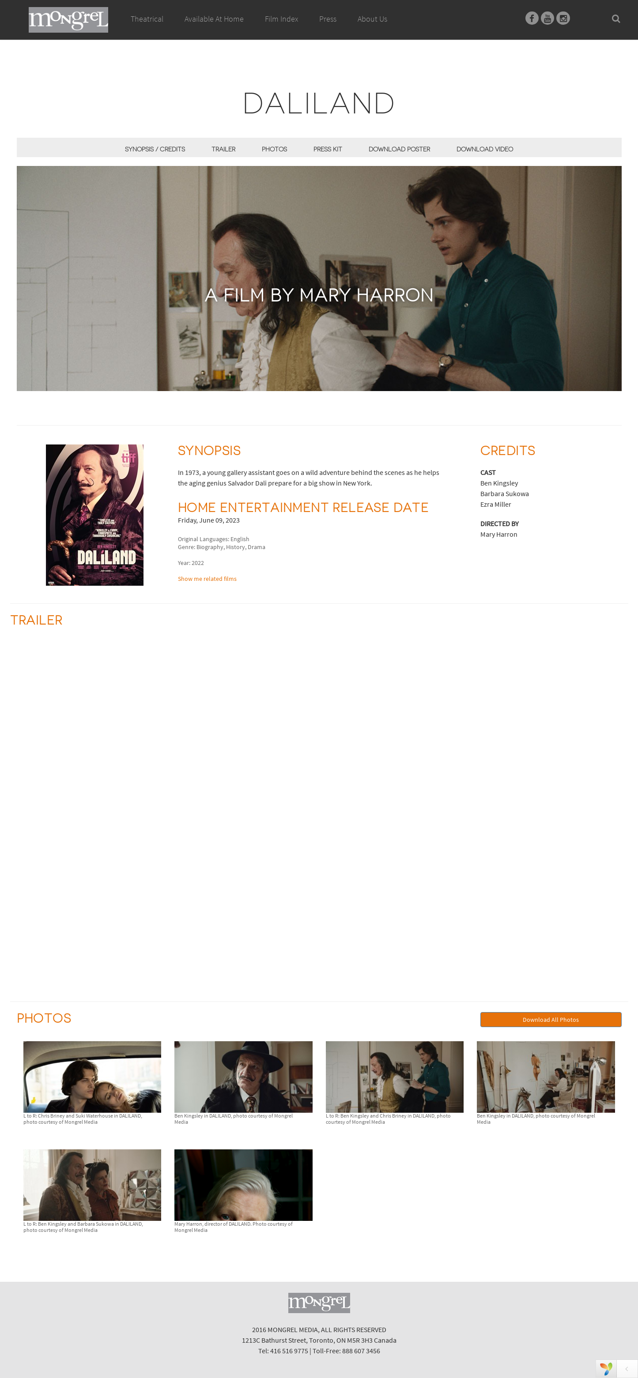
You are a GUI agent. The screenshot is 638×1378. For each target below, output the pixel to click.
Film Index (281, 19)
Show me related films (207, 579)
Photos (274, 149)
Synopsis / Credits (155, 149)
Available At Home (214, 29)
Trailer (223, 149)
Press (327, 19)
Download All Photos (551, 1020)
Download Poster (399, 149)
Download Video (485, 149)
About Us (372, 19)
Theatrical (147, 19)
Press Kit (327, 149)
